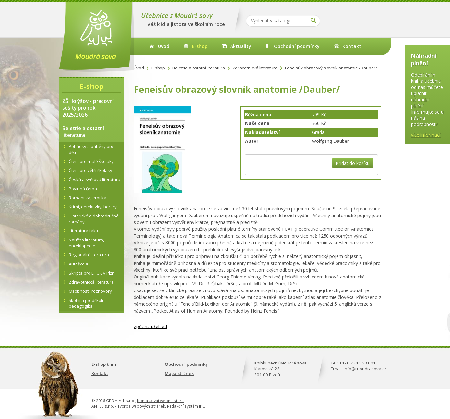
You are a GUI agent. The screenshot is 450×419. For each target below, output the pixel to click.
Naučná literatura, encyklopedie (86, 243)
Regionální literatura (89, 255)
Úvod (163, 46)
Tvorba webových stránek (141, 406)
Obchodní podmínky (297, 46)
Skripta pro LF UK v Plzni (92, 273)
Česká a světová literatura (94, 179)
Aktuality (240, 46)
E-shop (199, 46)
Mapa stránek (179, 373)
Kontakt (351, 46)
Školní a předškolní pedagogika (87, 303)
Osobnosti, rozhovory (90, 291)
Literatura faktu (84, 231)
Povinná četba (83, 188)
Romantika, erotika (87, 198)
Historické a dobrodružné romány (94, 219)
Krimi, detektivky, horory (93, 207)
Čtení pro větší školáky (90, 170)
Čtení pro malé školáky (91, 161)
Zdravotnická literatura (255, 68)
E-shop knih (103, 364)
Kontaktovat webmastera (160, 400)
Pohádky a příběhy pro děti (91, 149)
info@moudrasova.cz (365, 369)
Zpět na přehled (150, 326)
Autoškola (78, 264)
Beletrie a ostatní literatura (198, 68)
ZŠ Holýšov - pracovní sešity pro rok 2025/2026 (88, 108)
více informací (425, 135)
